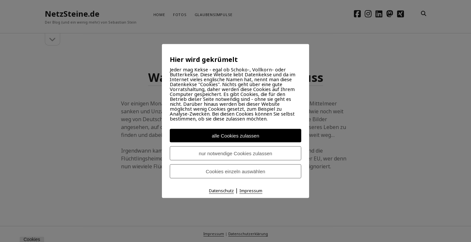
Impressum (250, 191)
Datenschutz (221, 191)
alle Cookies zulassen (235, 136)
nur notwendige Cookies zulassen (235, 153)
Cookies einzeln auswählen (235, 171)
